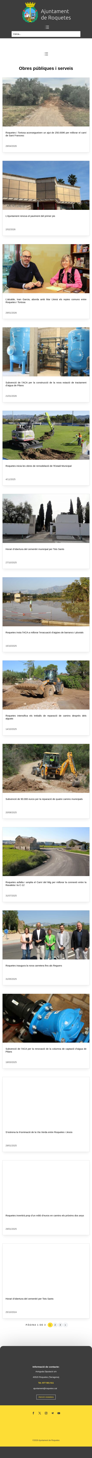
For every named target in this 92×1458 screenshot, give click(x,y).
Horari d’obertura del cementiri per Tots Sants (30, 1298)
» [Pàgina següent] (65, 1325)
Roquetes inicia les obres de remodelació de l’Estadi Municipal (39, 466)
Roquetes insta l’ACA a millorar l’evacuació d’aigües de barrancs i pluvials (44, 632)
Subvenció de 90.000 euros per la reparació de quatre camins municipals (44, 799)
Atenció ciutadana (46, 1397)
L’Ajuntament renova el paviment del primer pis (30, 216)
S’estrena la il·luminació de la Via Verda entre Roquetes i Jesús (39, 1132)
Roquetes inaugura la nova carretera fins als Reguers (34, 965)
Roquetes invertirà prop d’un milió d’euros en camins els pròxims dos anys (45, 1215)
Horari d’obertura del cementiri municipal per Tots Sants (35, 549)
